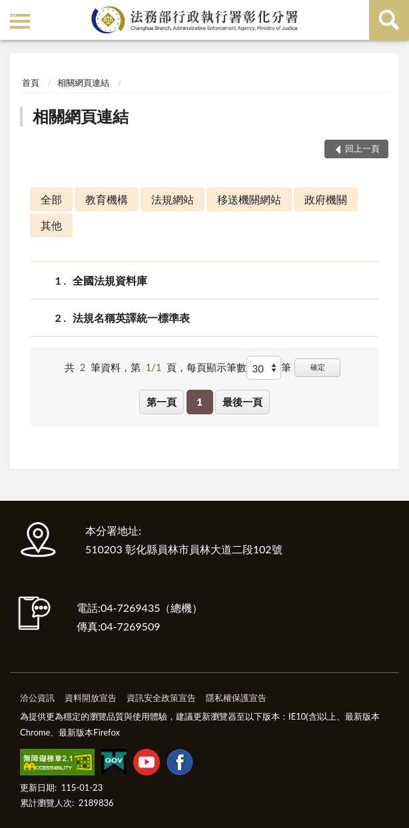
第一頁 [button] (162, 402)
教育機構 (106, 199)
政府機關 (325, 199)
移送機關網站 (249, 199)
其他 (51, 225)
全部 (51, 199)
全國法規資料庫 (110, 280)
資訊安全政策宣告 (161, 697)
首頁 (30, 82)
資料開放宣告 (91, 697)
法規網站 (172, 199)
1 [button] (200, 402)
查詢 (389, 20)
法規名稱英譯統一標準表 (131, 317)
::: (13, 11)
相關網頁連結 (83, 82)
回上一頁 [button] (362, 148)
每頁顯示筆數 (216, 367)
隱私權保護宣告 (236, 697)
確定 (317, 366)
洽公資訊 (37, 697)
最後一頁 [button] (242, 402)
